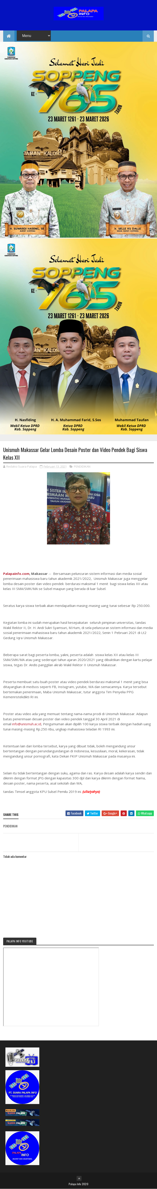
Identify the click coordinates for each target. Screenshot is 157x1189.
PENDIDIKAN (82, 466)
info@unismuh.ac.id (26, 724)
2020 (85, 1184)
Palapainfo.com (16, 573)
